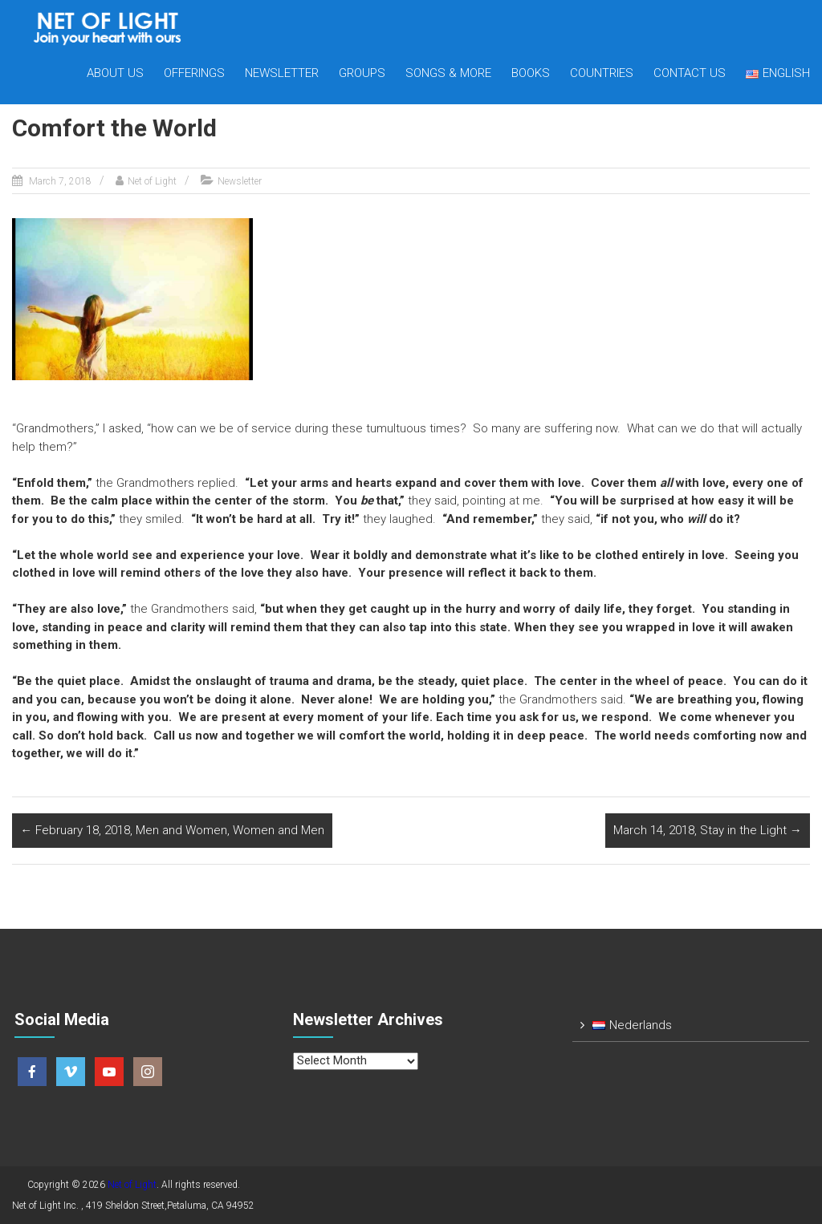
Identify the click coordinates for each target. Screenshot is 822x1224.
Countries (601, 73)
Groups (362, 73)
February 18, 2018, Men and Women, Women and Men (172, 830)
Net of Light (152, 181)
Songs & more (448, 73)
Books (530, 73)
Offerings (194, 73)
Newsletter (282, 73)
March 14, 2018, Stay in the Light (707, 830)
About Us (115, 73)
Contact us (689, 73)
